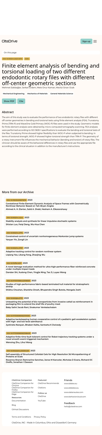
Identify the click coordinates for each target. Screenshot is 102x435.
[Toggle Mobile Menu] (95, 41)
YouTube (42, 401)
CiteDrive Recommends (48, 383)
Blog (14, 405)
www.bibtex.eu (70, 383)
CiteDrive (42, 396)
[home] (9, 42)
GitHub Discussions (20, 409)
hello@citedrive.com (73, 406)
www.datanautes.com (73, 392)
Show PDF (9, 101)
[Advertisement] (51, 18)
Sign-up (86, 41)
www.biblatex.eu (71, 388)
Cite (21, 101)
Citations (42, 388)
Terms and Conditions (21, 417)
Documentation (19, 401)
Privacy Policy (40, 417)
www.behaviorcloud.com (75, 397)
